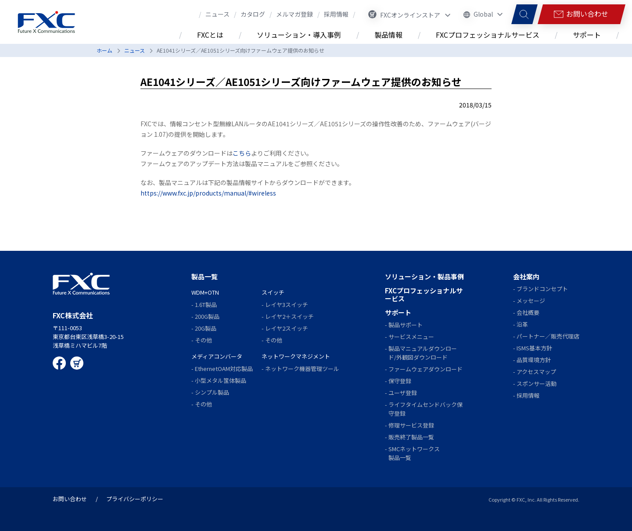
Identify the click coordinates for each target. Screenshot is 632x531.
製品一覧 (204, 276)
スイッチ (273, 292)
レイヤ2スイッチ (286, 328)
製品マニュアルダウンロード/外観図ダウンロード (422, 352)
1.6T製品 (206, 304)
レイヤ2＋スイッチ (289, 316)
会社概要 (528, 312)
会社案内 (526, 276)
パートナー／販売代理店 (548, 336)
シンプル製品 (212, 392)
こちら (242, 153)
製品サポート (405, 325)
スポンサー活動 (537, 383)
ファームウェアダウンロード (425, 369)
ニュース (134, 50)
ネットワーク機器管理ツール (302, 368)
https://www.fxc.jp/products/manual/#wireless (208, 193)
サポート (398, 312)
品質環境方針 (534, 360)
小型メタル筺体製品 (220, 380)
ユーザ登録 (402, 392)
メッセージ (531, 300)
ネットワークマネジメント (296, 356)
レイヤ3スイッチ (286, 304)
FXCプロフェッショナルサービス (424, 294)
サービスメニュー (411, 336)
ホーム (104, 50)
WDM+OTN (205, 292)
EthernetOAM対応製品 (224, 368)
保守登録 (399, 381)
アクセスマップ (536, 371)
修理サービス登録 (411, 425)
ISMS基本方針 (534, 348)
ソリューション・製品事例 (424, 276)
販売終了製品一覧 (411, 437)
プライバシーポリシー (134, 499)
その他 (203, 340)
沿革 (522, 324)
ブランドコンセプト (542, 289)
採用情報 (528, 395)
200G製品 (207, 316)
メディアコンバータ (216, 356)
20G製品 (205, 328)
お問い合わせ (70, 499)
